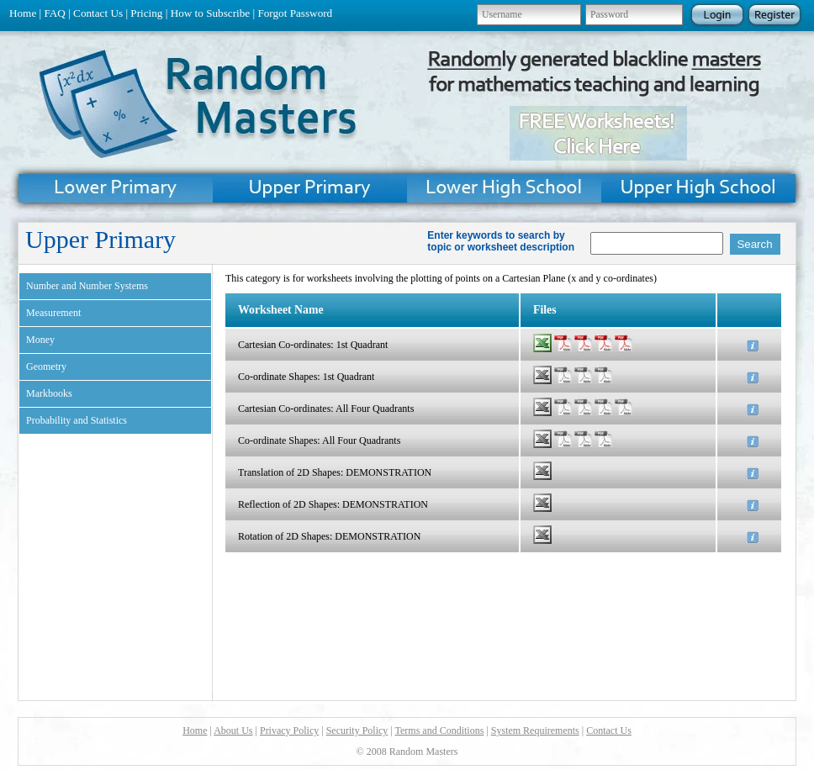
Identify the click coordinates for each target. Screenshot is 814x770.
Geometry (46, 366)
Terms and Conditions (439, 730)
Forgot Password (294, 13)
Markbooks (49, 393)
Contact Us (98, 13)
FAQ (54, 13)
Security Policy (357, 730)
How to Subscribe (211, 13)
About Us (233, 730)
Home (22, 13)
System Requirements (535, 730)
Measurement (53, 313)
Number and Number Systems (87, 286)
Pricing (146, 13)
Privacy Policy (289, 730)
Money (40, 339)
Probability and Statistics (76, 420)
